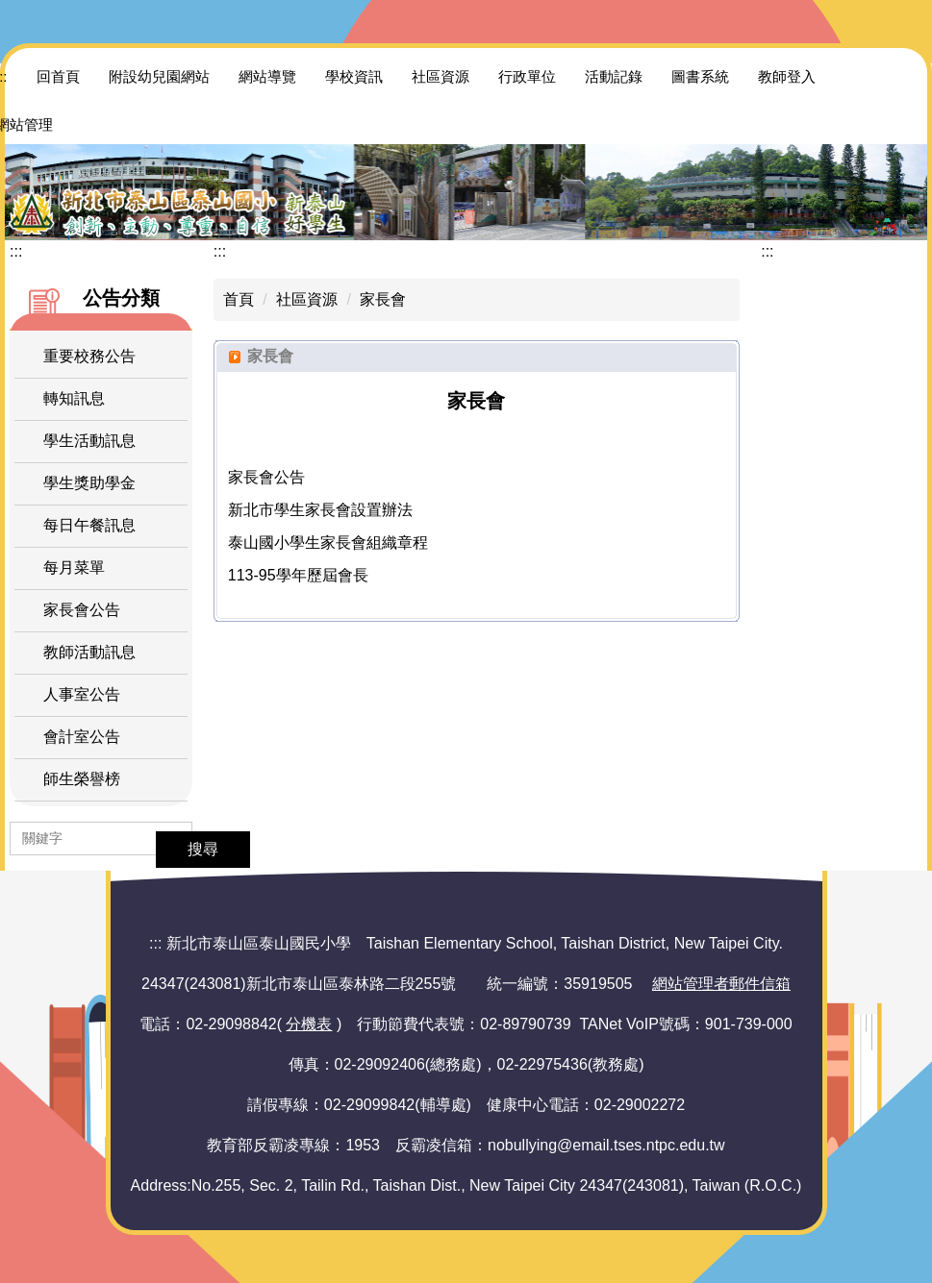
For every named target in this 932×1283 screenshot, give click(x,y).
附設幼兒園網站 (159, 76)
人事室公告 (81, 694)
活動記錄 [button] (613, 76)
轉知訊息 (74, 398)
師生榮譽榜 (81, 779)
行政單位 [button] (527, 76)
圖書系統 (700, 76)
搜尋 (203, 849)
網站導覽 (267, 76)
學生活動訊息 (89, 440)
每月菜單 (74, 567)
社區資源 (307, 299)
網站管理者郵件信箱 (721, 983)
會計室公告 (81, 736)
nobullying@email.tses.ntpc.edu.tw (606, 1145)
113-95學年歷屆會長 (298, 575)
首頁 (238, 299)
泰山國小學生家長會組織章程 (328, 542)
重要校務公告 (89, 356)
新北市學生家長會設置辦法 (320, 510)
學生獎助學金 (89, 483)
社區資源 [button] (440, 76)
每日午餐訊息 (89, 525)
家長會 (383, 299)
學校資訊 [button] (354, 76)
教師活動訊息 (89, 652)
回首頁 (58, 76)
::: (16, 251)
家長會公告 (81, 610)
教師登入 (787, 76)
